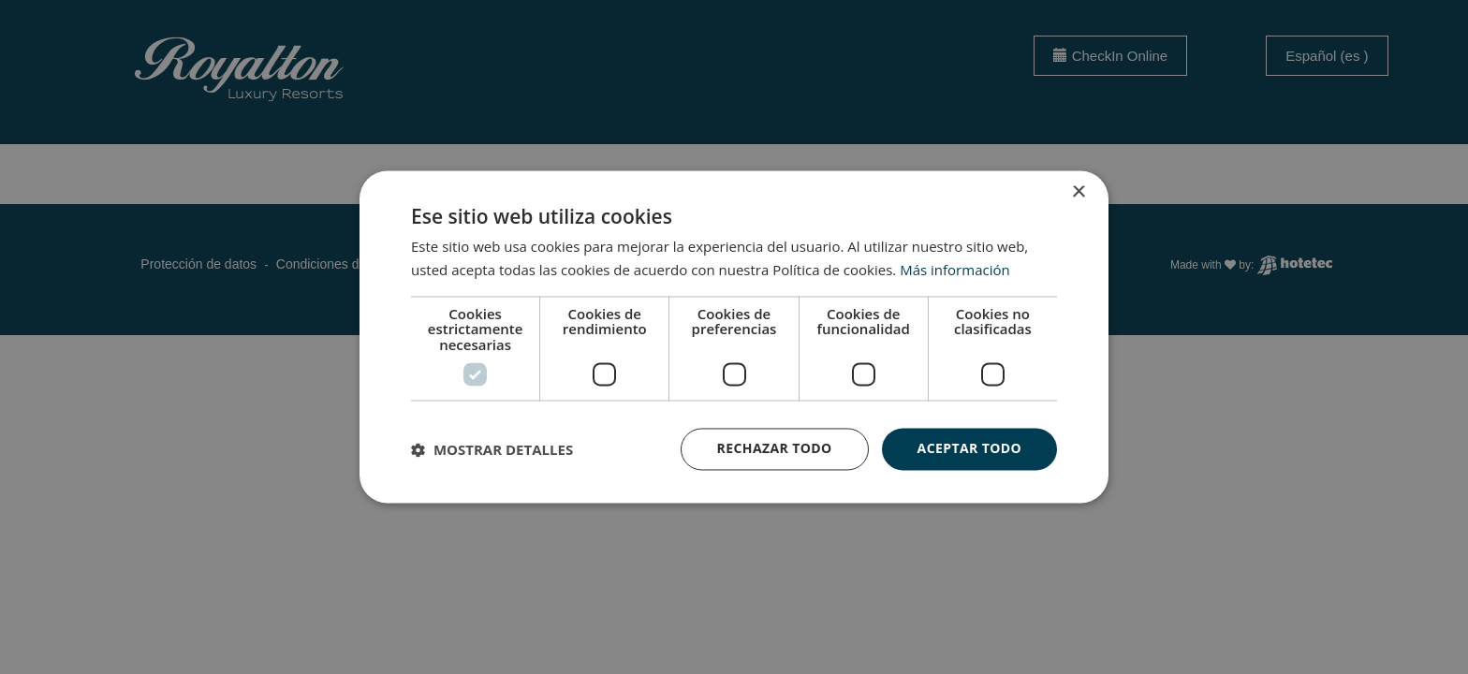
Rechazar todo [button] (774, 449)
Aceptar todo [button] (969, 449)
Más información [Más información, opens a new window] (954, 270)
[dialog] (734, 337)
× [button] (1078, 192)
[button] (492, 449)
